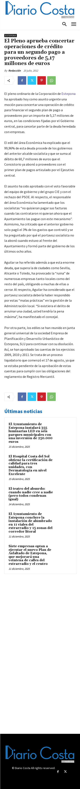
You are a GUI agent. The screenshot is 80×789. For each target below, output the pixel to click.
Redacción (14, 70)
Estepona (10, 35)
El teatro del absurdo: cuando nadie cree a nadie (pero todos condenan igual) (31, 494)
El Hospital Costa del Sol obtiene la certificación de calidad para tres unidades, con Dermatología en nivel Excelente (30, 465)
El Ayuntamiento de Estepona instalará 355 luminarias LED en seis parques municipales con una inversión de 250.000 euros (30, 433)
